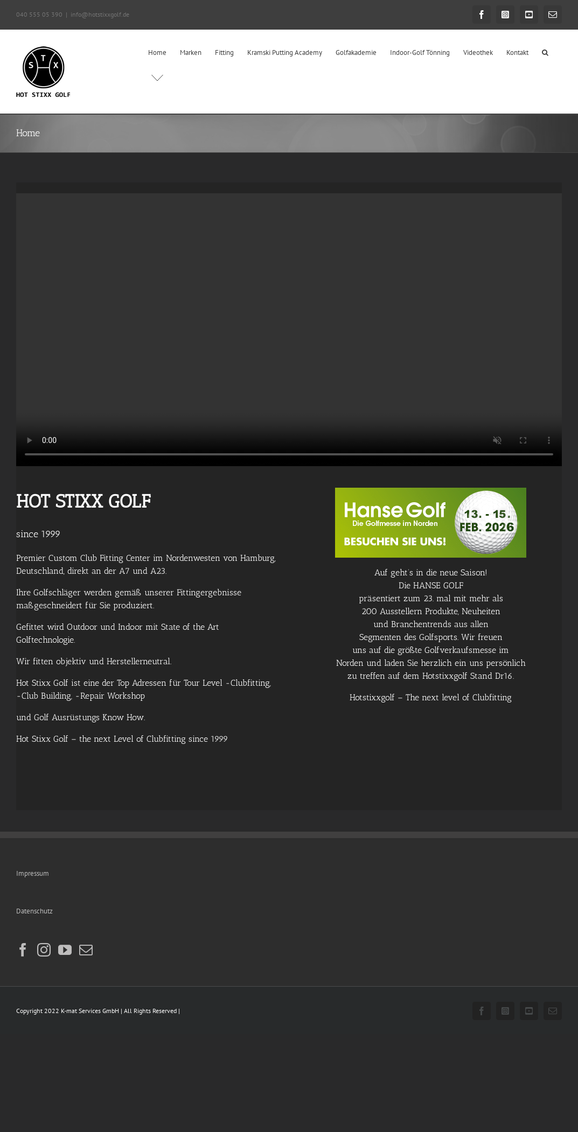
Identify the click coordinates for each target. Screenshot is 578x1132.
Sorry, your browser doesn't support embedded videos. (289, 329)
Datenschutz (34, 911)
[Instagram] (44, 950)
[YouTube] (65, 950)
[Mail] (86, 950)
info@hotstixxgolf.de (100, 14)
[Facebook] (23, 950)
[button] (545, 52)
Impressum (32, 873)
